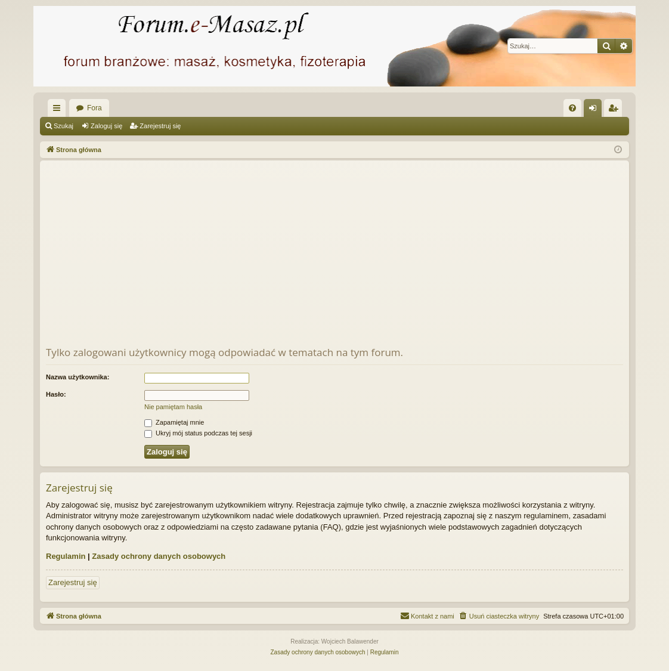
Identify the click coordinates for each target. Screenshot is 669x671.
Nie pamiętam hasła (173, 406)
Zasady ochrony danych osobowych (158, 556)
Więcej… (59, 110)
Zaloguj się (106, 125)
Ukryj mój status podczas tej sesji (198, 433)
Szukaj (63, 125)
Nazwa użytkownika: (77, 377)
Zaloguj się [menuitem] (595, 110)
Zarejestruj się (160, 125)
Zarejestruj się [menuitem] (615, 110)
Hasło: (56, 394)
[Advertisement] (334, 255)
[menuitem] (572, 108)
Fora (94, 108)
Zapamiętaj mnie (174, 422)
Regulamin (65, 556)
